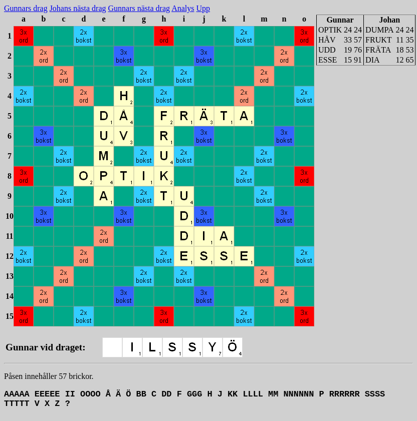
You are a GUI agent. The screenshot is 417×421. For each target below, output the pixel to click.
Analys (182, 8)
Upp (203, 8)
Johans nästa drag (78, 8)
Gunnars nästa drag (139, 8)
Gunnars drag (26, 8)
